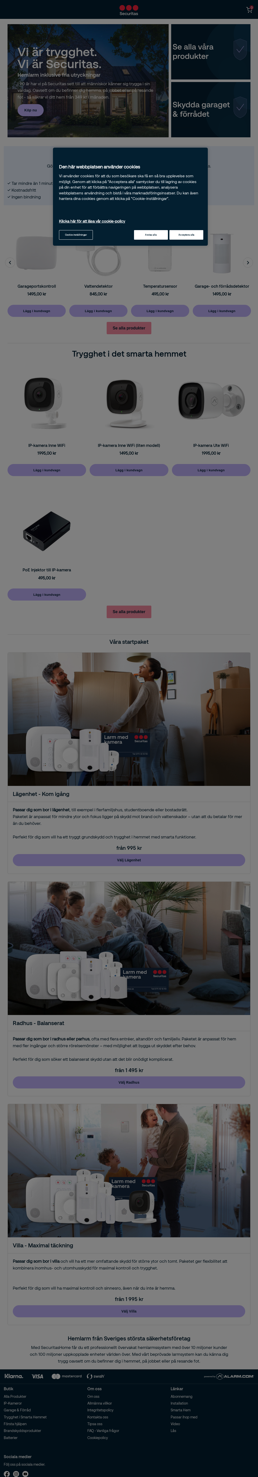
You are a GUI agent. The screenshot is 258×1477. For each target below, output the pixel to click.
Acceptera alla (186, 234)
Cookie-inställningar (76, 234)
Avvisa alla (151, 234)
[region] (130, 197)
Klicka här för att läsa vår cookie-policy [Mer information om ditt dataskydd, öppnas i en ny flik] (92, 221)
